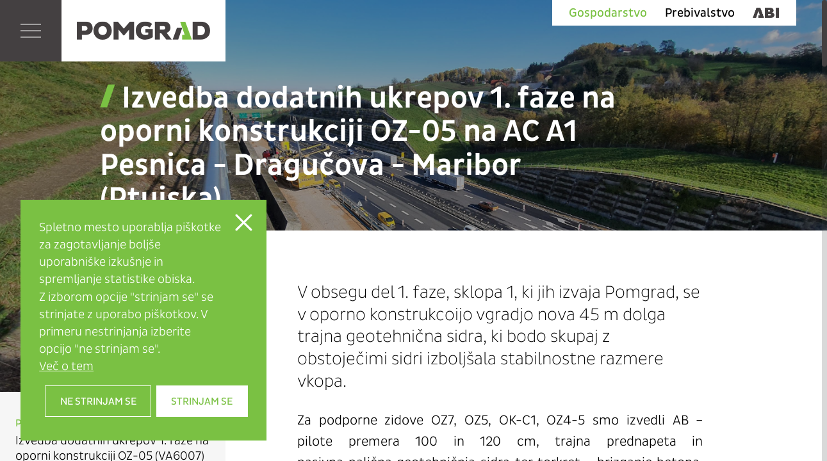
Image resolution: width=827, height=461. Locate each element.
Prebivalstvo (700, 13)
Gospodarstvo (608, 13)
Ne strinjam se (98, 401)
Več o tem (66, 366)
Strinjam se (202, 401)
